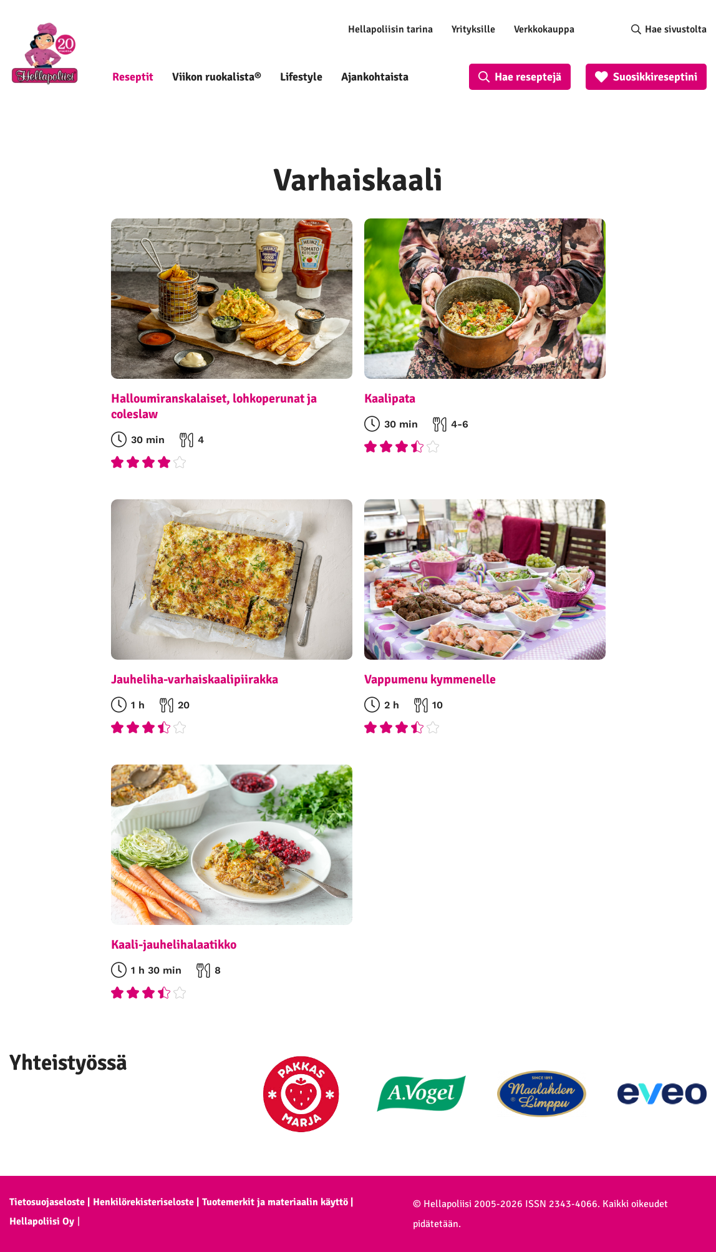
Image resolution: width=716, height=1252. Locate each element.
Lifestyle (301, 77)
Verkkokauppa (544, 29)
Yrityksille (473, 29)
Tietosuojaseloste (47, 1202)
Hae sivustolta (676, 29)
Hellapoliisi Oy (41, 1221)
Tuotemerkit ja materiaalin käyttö (275, 1202)
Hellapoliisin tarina (390, 29)
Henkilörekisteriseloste (143, 1202)
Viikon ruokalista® (216, 77)
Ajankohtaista (375, 77)
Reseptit (132, 77)
